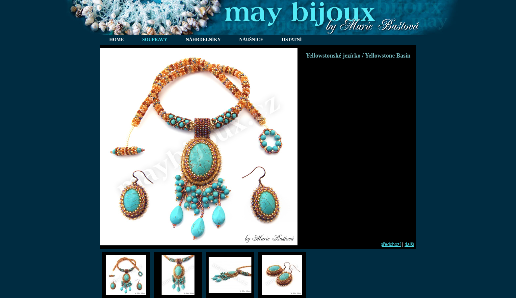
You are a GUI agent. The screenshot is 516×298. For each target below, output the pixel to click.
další (409, 244)
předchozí (391, 244)
